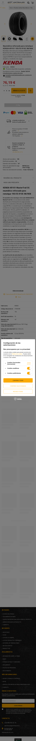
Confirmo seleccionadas (18, 386)
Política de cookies (17, 354)
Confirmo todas (18, 380)
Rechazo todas (18, 391)
